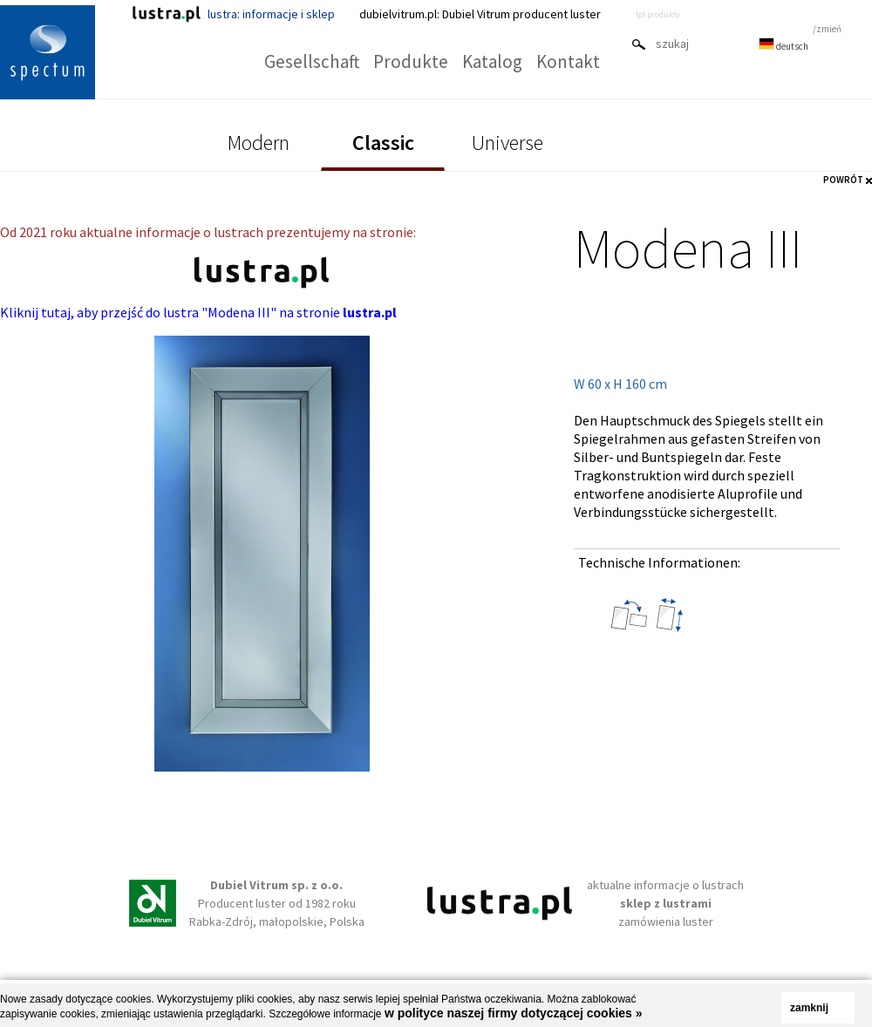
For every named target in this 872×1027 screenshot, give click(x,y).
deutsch (783, 46)
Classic (383, 142)
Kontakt (568, 61)
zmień (828, 29)
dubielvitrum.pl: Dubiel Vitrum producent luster (480, 14)
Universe (507, 142)
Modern (259, 142)
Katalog (492, 61)
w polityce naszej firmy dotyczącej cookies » (514, 1013)
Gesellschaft (311, 61)
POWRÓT (843, 179)
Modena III (688, 247)
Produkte (410, 61)
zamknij (809, 1008)
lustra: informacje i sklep (233, 14)
